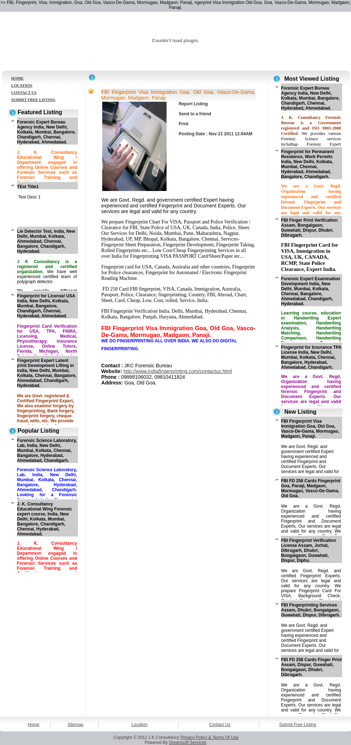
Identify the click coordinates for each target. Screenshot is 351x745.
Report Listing (193, 103)
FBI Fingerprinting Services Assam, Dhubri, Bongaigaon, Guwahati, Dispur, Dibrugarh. (310, 610)
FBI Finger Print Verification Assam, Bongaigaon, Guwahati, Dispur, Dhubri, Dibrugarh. (309, 228)
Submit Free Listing (297, 724)
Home (33, 724)
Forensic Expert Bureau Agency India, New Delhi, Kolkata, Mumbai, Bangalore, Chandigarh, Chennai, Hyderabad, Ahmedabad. (46, 132)
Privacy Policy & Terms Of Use (209, 737)
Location (140, 724)
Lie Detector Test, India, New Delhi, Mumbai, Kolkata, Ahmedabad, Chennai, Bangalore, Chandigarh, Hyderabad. (46, 241)
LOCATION (21, 85)
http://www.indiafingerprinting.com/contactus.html (177, 371)
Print (183, 123)
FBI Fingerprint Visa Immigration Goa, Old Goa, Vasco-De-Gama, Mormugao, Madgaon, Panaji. (310, 429)
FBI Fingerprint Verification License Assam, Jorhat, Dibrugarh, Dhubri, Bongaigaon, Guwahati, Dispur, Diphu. (308, 550)
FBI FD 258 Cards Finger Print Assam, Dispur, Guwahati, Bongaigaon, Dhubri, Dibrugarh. (311, 667)
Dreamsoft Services (188, 742)
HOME (17, 78)
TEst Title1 (28, 186)
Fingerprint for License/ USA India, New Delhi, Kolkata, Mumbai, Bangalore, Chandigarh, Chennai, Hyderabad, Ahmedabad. (46, 305)
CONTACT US (23, 92)
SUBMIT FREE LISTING (33, 99)
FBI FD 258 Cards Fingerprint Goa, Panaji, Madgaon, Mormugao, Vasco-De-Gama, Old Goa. (310, 488)
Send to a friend (195, 113)
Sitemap (75, 724)
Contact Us (219, 724)
